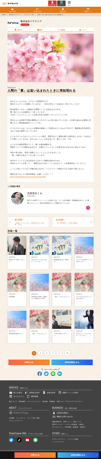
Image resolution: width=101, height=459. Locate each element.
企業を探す (49, 392)
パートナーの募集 (72, 439)
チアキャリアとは (18, 413)
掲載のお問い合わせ (62, 416)
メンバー (83, 29)
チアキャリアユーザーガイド (74, 401)
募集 (39, 29)
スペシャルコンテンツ (34, 401)
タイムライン (16, 396)
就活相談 (45, 401)
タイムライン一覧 (29, 14)
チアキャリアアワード (59, 439)
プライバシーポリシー (15, 420)
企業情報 (61, 29)
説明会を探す (32, 392)
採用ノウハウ (77, 421)
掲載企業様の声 (57, 421)
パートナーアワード (58, 442)
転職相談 (52, 401)
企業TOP (18, 29)
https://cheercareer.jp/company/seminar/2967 (28, 177)
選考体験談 (22, 401)
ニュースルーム (20, 418)
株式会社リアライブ (14, 14)
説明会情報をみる (72, 362)
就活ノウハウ (13, 401)
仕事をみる (29, 362)
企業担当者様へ (60, 413)
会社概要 (11, 418)
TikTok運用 (68, 427)
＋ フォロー (25, 24)
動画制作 (75, 427)
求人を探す (15, 392)
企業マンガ (60, 401)
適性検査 (32, 396)
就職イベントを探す (68, 392)
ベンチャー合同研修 (71, 424)
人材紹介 (81, 424)
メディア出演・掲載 (33, 418)
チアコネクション (57, 427)
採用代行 (82, 427)
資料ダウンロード (57, 424)
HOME (3, 14)
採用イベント (67, 421)
